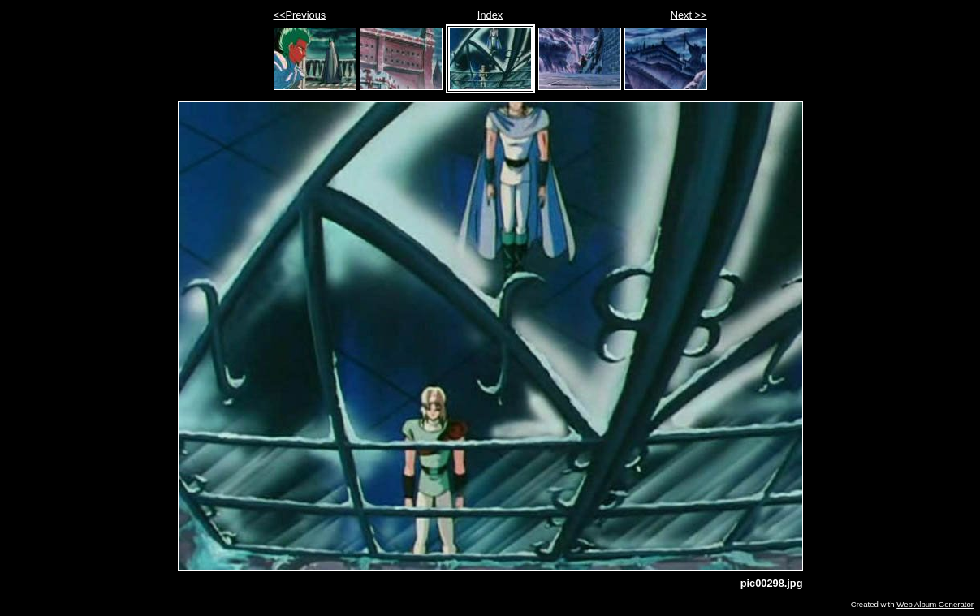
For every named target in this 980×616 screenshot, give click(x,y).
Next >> (689, 15)
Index (490, 15)
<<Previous (300, 15)
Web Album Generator (935, 604)
